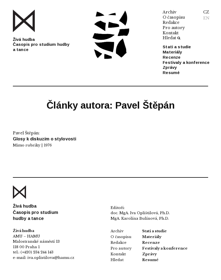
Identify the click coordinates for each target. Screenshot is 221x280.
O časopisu (174, 17)
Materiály (172, 52)
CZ (206, 12)
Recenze (171, 57)
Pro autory (174, 27)
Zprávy (170, 67)
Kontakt (171, 32)
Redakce (171, 22)
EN (206, 18)
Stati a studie (177, 46)
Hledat (171, 37)
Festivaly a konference (186, 62)
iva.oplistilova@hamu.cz (50, 257)
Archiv (170, 12)
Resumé (171, 72)
